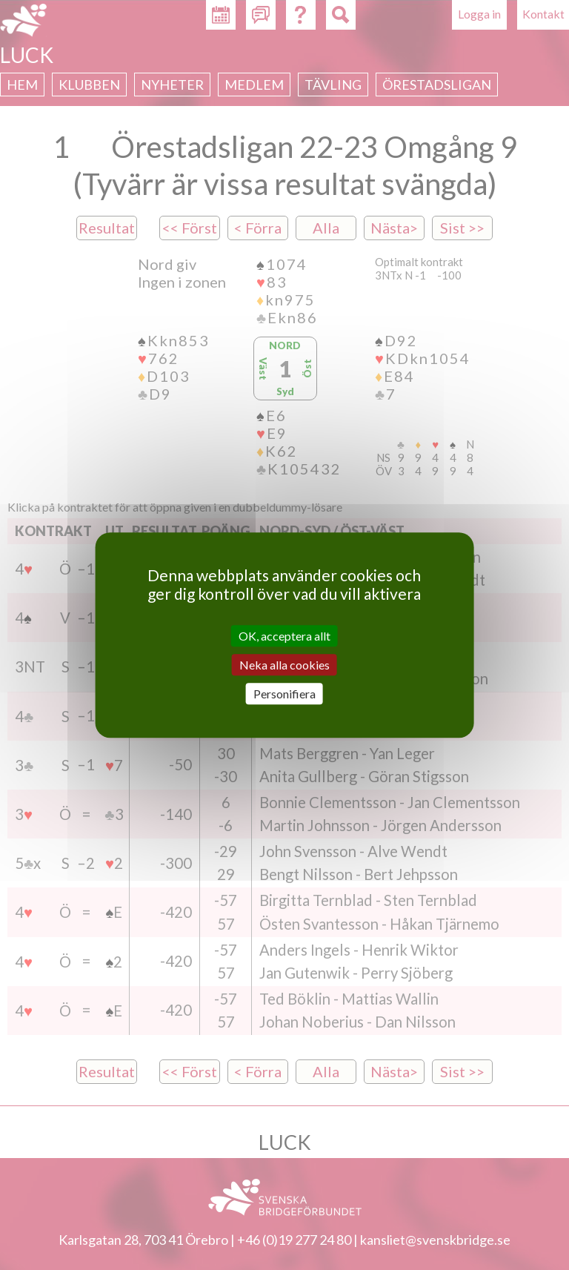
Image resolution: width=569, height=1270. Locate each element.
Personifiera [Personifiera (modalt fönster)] (284, 694)
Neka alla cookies (284, 665)
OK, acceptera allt (284, 636)
